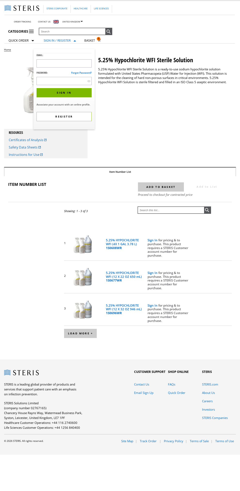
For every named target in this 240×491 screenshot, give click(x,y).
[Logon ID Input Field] (64, 63)
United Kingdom (71, 21)
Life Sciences (101, 8)
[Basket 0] (92, 40)
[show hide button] (89, 81)
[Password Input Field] (64, 81)
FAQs (171, 384)
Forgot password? (81, 72)
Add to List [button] (207, 186)
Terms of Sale (199, 441)
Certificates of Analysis (28, 140)
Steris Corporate (57, 8)
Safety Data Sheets (25, 147)
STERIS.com (210, 384)
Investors (208, 409)
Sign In (153, 240)
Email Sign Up (143, 393)
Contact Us (44, 21)
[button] (108, 31)
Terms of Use (224, 441)
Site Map (127, 441)
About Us (208, 393)
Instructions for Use (26, 154)
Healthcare (81, 8)
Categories (21, 31)
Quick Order (21, 40)
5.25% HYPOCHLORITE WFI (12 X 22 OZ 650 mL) (124, 276)
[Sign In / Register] (60, 40)
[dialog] (64, 89)
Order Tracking (22, 21)
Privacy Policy (173, 441)
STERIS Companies (215, 418)
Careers (207, 401)
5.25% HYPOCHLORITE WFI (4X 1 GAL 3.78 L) (122, 244)
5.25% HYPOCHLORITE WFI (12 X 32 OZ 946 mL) (124, 309)
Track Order (148, 441)
